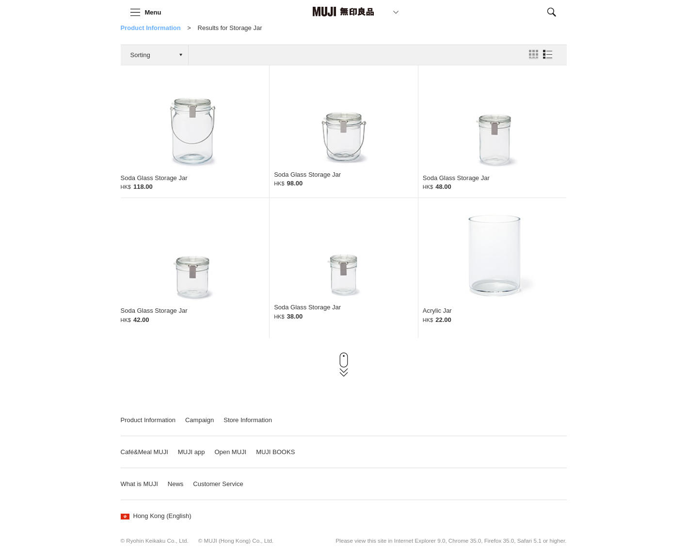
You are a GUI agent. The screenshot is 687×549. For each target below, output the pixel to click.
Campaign (199, 420)
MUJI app (191, 452)
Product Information (151, 27)
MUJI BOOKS (275, 452)
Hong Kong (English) (156, 515)
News (176, 484)
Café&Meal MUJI (144, 452)
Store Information (248, 420)
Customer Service (218, 484)
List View (547, 54)
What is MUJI (139, 484)
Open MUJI (230, 452)
